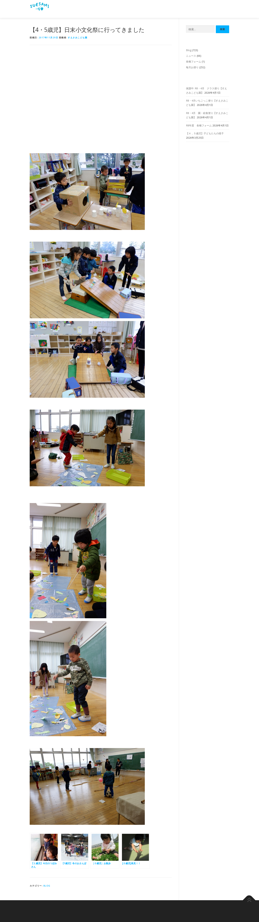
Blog (47, 885)
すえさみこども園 (77, 37)
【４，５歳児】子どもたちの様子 (205, 133)
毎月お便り (192, 67)
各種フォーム (193, 61)
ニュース (191, 55)
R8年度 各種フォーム (199, 125)
